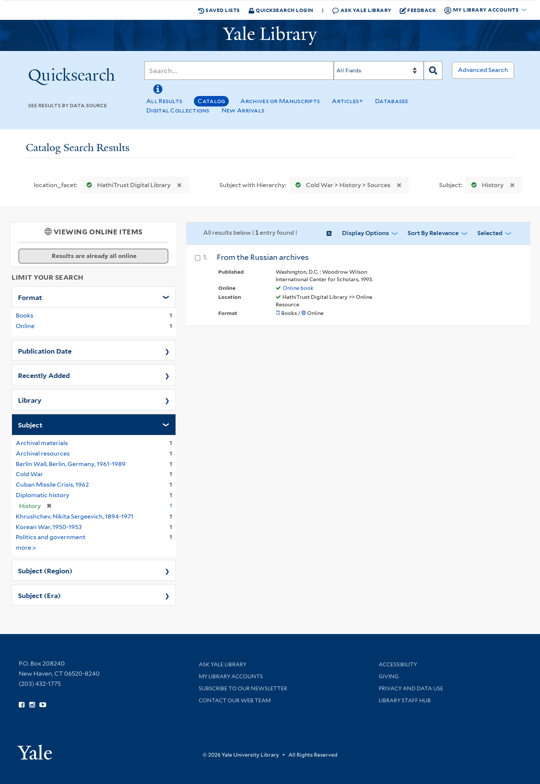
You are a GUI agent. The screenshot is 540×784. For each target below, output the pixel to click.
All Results (164, 101)
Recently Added (44, 374)
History (486, 185)
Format (30, 296)
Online (25, 326)
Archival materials (42, 443)
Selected (489, 233)
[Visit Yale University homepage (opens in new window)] (35, 749)
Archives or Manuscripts (280, 101)
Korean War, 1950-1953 (49, 527)
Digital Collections (178, 110)
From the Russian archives (263, 257)
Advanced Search (483, 69)
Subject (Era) (39, 595)
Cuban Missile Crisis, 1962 (52, 484)
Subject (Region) (45, 570)
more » (26, 547)
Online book (298, 288)
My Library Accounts (231, 676)
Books (24, 315)
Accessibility (398, 664)
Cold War (29, 474)
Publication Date (45, 350)
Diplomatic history (42, 495)
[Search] (239, 70)
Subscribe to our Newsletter (243, 688)
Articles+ (347, 101)
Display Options (365, 233)
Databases (391, 101)
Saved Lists (219, 10)
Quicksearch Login (281, 9)
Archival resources (43, 453)
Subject (30, 424)
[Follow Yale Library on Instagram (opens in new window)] (32, 705)
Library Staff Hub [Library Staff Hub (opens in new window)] (405, 700)
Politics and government (51, 537)
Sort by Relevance (433, 233)
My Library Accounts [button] (482, 10)
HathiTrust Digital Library (127, 185)
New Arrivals (243, 110)
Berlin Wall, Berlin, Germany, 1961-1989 (71, 464)
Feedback (418, 10)
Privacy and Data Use (411, 688)
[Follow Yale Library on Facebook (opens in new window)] (21, 705)
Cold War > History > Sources (341, 185)
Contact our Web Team (235, 700)
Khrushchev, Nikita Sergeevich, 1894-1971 (75, 516)
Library (30, 399)
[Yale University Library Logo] (270, 35)
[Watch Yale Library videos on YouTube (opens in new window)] (42, 705)
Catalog (211, 101)
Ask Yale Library (362, 10)
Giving (389, 676)
